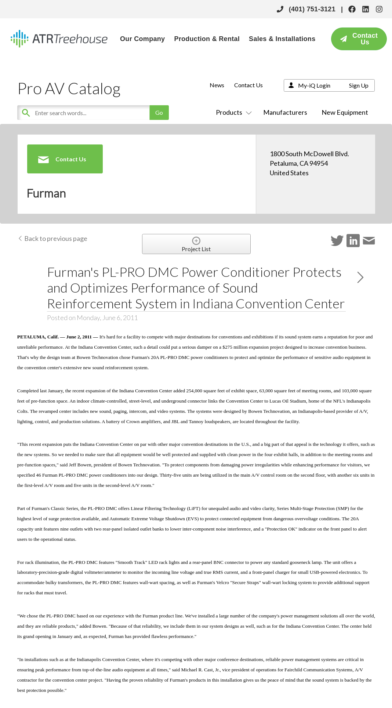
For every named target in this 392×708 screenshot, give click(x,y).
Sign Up (359, 85)
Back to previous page (52, 238)
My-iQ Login (314, 85)
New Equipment (345, 112)
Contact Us (248, 84)
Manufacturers (285, 112)
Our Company (142, 39)
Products (232, 112)
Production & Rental (207, 39)
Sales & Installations (282, 39)
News (217, 84)
